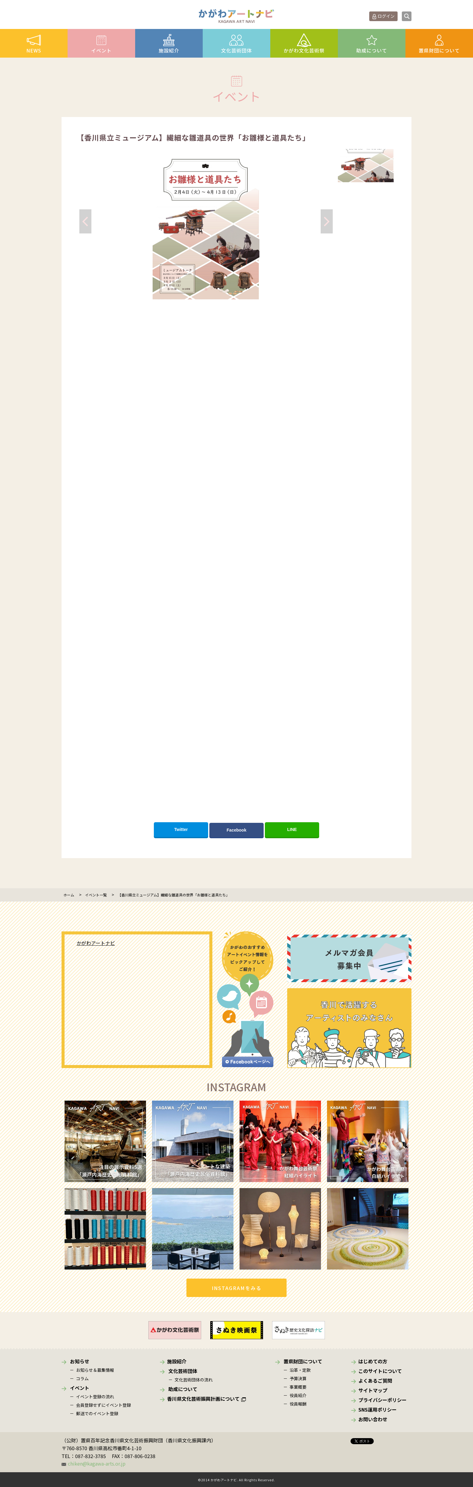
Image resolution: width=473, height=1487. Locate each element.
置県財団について (439, 50)
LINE (292, 829)
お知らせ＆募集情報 (95, 1370)
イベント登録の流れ (95, 1396)
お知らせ (79, 1361)
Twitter (181, 829)
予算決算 (298, 1378)
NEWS (33, 50)
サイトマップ (372, 1390)
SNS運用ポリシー (377, 1409)
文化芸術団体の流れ (194, 1380)
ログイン (386, 16)
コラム (82, 1378)
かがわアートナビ (96, 942)
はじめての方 (372, 1361)
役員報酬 (298, 1404)
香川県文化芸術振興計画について (203, 1398)
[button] (206, 289)
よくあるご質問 (375, 1380)
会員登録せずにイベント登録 (103, 1405)
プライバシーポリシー (382, 1399)
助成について (371, 50)
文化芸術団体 (236, 50)
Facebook (236, 830)
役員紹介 (298, 1395)
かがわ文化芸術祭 (304, 50)
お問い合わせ (372, 1419)
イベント (101, 50)
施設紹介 (169, 50)
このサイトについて (380, 1370)
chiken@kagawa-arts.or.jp (96, 1463)
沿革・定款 (300, 1370)
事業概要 (298, 1387)
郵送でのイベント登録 (97, 1413)
